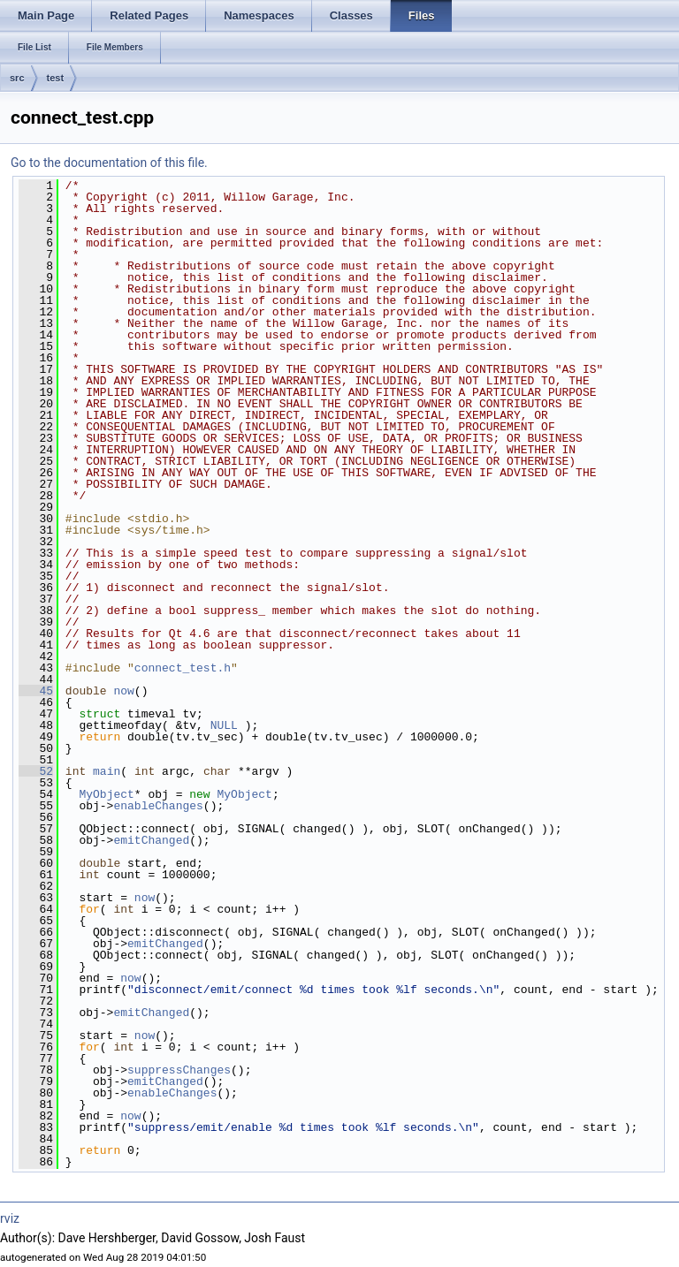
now (123, 691)
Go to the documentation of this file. (109, 163)
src (17, 77)
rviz (9, 1218)
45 (36, 691)
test (56, 77)
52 (36, 771)
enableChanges (157, 806)
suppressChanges (179, 1070)
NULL (224, 725)
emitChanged (151, 840)
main (106, 771)
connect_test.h (182, 668)
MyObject (106, 794)
